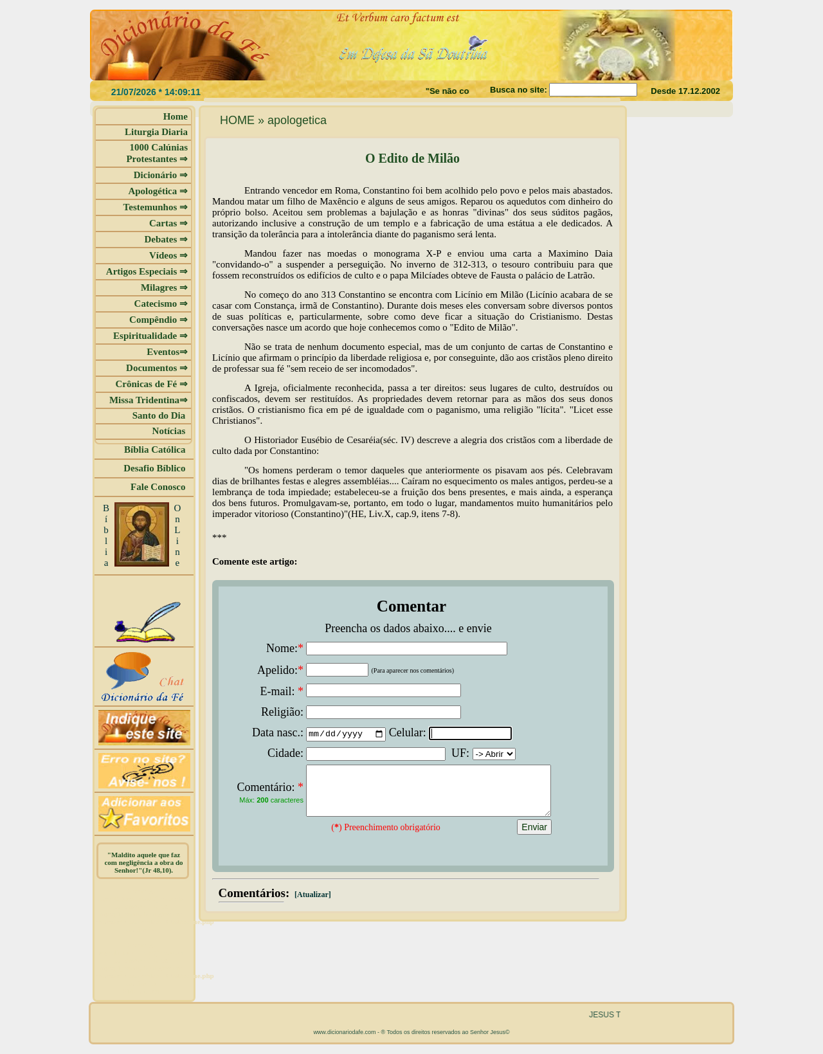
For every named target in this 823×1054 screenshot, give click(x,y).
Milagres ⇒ (164, 287)
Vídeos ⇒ (168, 255)
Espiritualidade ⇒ (150, 336)
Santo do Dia (160, 415)
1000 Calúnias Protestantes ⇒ (157, 153)
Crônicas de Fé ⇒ (151, 384)
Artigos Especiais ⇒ (147, 271)
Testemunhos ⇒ (155, 207)
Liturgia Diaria (156, 132)
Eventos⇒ (167, 352)
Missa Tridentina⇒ (148, 400)
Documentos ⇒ (157, 368)
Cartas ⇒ (168, 223)
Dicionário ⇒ (161, 175)
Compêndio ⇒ (158, 319)
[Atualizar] (312, 904)
